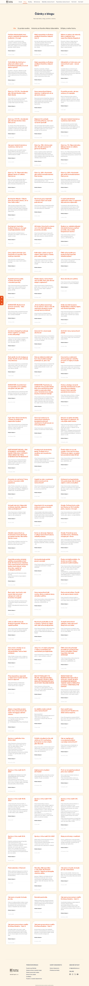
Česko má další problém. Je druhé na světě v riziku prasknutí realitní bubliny (70, 561)
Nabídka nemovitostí (48, 2)
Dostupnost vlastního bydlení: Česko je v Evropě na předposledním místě (17, 228)
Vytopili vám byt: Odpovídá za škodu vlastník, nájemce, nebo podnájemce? (17, 507)
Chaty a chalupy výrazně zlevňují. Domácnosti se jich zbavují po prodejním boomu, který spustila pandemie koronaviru (70, 388)
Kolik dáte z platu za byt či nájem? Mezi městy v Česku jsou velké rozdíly (43, 254)
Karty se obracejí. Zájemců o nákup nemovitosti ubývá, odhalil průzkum (44, 534)
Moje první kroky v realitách (70, 836)
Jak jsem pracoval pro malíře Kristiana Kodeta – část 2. (18, 925)
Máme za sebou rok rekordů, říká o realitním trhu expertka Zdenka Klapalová (71, 36)
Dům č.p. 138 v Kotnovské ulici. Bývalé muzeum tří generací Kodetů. (43, 146)
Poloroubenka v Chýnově (16, 868)
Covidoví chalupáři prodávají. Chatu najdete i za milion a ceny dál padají (18, 332)
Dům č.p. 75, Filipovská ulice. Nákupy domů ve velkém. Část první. (18, 174)
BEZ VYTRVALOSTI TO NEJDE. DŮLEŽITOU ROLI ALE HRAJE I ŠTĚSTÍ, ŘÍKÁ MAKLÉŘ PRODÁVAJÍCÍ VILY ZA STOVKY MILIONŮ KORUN (44, 679)
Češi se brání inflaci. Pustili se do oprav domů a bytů (70, 593)
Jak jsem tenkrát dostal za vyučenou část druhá (70, 120)
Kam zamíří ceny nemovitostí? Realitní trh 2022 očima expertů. (69, 710)
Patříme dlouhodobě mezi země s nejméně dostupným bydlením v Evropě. (18, 36)
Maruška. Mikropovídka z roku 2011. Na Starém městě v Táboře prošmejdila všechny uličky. (44, 870)
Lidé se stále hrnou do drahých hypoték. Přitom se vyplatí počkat (18, 623)
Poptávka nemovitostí (63, 2)
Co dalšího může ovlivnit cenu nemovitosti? (42, 710)
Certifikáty (28, 976)
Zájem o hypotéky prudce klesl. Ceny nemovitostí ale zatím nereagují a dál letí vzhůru (17, 711)
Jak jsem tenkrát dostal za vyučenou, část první (17, 146)
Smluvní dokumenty (54, 968)
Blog (25, 2)
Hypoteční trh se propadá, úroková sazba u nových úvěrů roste (43, 507)
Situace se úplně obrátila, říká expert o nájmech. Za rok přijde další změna (70, 419)
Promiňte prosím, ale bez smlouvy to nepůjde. (69, 92)
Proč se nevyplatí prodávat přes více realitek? (70, 771)
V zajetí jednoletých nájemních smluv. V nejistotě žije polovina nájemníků (71, 200)
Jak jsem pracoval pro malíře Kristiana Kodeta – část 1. (44, 925)
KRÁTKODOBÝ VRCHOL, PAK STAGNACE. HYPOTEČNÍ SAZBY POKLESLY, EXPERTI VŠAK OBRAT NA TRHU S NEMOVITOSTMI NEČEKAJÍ (18, 453)
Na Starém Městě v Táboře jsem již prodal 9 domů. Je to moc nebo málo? (18, 200)
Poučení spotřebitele (31, 968)
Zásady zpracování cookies (32, 972)
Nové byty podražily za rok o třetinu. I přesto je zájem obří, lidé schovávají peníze (43, 623)
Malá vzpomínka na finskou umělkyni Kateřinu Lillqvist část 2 (43, 36)
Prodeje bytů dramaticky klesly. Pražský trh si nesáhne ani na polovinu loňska (43, 452)
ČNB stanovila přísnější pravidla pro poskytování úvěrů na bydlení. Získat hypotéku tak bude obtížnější (69, 651)
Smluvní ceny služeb (31, 974)
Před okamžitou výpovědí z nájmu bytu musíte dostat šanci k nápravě (17, 677)
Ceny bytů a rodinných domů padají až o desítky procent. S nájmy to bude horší (70, 359)
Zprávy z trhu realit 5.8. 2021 (44, 836)
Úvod (20, 2)
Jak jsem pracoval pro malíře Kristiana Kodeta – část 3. (71, 898)
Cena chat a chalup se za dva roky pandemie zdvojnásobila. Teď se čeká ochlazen (17, 650)
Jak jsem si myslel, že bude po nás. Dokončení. (70, 868)
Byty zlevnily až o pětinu (69, 279)
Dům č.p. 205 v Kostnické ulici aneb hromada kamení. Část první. (70, 174)
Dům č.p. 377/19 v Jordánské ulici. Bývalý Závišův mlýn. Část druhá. (18, 93)
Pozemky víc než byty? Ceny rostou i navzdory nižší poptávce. (18, 481)
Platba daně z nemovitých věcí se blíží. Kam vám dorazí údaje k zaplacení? (44, 280)
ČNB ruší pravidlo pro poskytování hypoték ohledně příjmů (68, 254)
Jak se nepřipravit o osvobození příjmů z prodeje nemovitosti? (69, 740)
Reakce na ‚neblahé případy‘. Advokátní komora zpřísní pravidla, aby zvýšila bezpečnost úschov (71, 228)
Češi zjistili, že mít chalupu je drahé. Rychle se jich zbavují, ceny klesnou (18, 358)
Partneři (74, 2)
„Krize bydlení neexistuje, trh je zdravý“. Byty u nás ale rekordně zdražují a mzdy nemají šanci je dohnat (44, 307)
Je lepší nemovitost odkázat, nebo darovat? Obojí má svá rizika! (69, 623)
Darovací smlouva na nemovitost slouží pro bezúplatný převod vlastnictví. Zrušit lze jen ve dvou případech (44, 421)
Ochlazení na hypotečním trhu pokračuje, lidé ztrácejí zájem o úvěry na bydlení (70, 481)
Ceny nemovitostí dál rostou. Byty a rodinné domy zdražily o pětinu (44, 594)
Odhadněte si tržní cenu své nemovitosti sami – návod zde (70, 63)
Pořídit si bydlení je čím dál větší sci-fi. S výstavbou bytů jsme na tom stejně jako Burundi (43, 740)
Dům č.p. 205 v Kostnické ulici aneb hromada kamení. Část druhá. (43, 174)
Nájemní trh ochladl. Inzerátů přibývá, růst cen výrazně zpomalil (43, 120)
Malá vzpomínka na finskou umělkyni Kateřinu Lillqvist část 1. (43, 63)
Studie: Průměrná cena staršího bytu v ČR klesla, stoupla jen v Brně (69, 534)
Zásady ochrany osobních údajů (34, 970)
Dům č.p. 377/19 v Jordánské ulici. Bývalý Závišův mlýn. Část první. (18, 120)
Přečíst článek (11, 50)
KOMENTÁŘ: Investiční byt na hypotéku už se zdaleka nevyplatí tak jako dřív (17, 386)
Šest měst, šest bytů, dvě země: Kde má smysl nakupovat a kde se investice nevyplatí (17, 595)
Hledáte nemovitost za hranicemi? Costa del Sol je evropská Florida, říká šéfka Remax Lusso (17, 535)
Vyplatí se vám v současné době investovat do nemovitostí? (43, 481)
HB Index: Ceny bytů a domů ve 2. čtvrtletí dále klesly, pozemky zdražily (44, 228)
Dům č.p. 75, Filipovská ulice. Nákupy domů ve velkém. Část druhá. (71, 146)
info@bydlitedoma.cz (74, 968)
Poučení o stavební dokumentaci (34, 978)
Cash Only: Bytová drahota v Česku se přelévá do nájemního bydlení (17, 419)
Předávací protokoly (54, 970)
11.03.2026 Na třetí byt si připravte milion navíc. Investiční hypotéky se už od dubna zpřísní (18, 64)
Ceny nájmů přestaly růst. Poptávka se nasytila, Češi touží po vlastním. (17, 254)
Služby (30, 2)
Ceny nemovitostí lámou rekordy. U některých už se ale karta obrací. (43, 93)
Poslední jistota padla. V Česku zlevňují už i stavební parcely (16, 280)
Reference (37, 2)
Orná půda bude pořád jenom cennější (42, 560)
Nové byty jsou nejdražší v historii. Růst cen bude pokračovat (43, 200)
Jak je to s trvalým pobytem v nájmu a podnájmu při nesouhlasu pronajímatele (44, 649)
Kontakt (80, 2)
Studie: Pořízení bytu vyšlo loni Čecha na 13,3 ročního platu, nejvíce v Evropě (70, 507)
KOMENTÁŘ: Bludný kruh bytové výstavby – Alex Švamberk (16, 306)
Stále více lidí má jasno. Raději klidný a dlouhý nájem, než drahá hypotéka (71, 306)
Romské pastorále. (40, 897)
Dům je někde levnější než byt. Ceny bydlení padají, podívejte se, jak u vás (43, 358)
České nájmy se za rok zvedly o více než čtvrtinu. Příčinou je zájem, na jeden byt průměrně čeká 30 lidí (70, 452)
